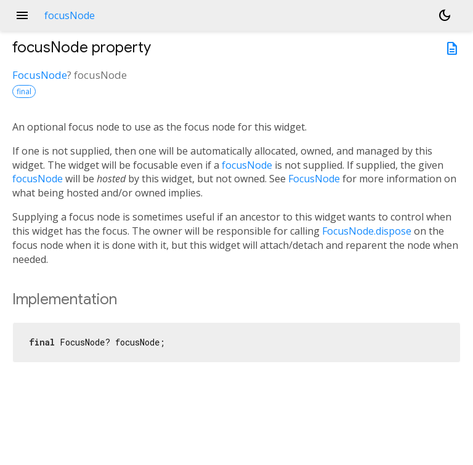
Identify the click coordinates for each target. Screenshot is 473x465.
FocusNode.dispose (366, 231)
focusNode (247, 165)
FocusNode (39, 75)
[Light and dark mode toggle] (445, 15)
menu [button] (22, 15)
